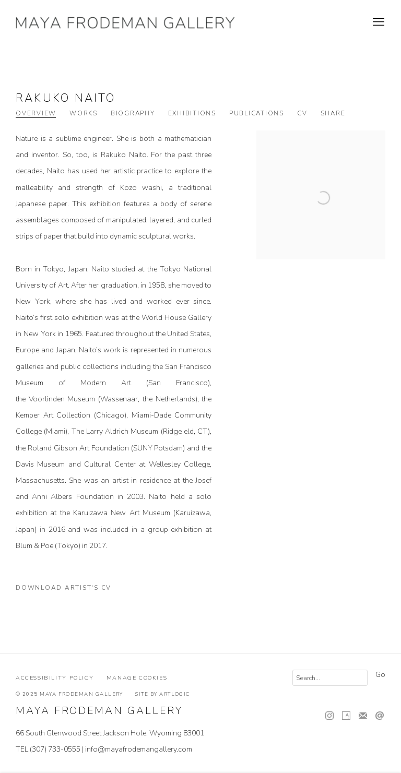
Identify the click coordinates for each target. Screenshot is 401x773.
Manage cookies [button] (137, 678)
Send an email (380, 716)
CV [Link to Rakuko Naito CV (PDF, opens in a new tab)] (302, 113)
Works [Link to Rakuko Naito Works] (83, 113)
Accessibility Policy (54, 678)
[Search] (330, 678)
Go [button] (380, 675)
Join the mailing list (363, 716)
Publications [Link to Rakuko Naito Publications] (256, 113)
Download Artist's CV (70, 590)
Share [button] (333, 113)
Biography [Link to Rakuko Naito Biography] (133, 113)
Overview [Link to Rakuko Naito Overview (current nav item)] (36, 113)
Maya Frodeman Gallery (125, 23)
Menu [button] (377, 22)
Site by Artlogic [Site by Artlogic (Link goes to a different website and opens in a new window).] (162, 694)
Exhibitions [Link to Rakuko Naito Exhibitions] (192, 113)
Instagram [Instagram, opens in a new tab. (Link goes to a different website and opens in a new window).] (329, 716)
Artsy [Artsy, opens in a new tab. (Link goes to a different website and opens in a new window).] (346, 716)
